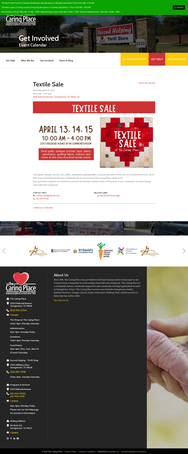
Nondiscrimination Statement (133, 451)
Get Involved (43, 60)
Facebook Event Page (110, 195)
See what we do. (61, 300)
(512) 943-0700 (17, 310)
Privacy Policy (70, 451)
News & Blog (63, 60)
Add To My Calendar (146, 83)
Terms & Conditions (87, 451)
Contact (14, 314)
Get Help (153, 60)
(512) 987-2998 (17, 371)
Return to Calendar (44, 207)
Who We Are (24, 60)
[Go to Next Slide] (184, 251)
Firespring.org (113, 451)
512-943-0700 (42, 199)
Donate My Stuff (129, 60)
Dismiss (179, 7)
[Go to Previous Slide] (4, 251)
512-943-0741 (16, 396)
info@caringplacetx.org (47, 195)
